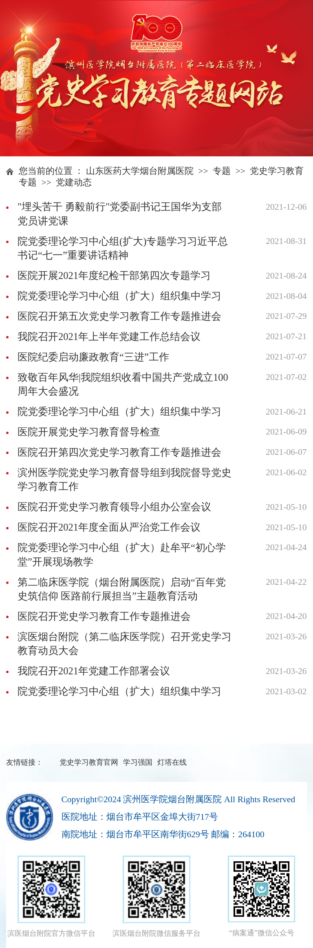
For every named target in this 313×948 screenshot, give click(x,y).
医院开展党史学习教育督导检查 (89, 431)
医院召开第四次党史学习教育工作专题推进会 (119, 452)
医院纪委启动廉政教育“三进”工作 (93, 356)
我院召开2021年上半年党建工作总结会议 (109, 336)
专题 (222, 171)
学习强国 (137, 762)
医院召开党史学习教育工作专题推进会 (104, 616)
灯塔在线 (172, 762)
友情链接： (24, 762)
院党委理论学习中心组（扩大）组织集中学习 (119, 295)
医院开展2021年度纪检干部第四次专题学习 (114, 275)
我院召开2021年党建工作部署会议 (94, 670)
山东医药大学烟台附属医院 (140, 171)
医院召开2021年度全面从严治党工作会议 (109, 527)
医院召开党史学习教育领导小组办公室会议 (114, 506)
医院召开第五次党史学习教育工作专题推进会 (119, 316)
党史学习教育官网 (89, 762)
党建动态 (74, 182)
